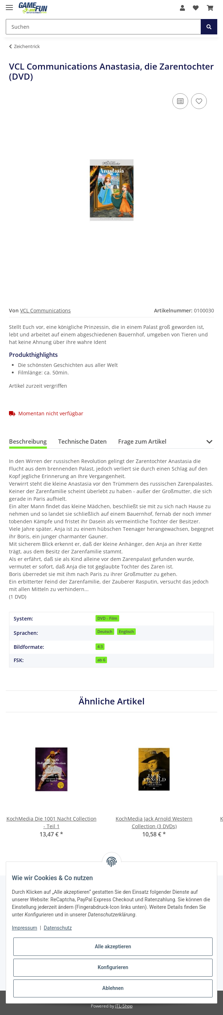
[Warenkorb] (210, 8)
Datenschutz (58, 928)
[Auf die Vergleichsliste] (180, 101)
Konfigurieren (113, 967)
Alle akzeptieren (113, 946)
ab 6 (101, 659)
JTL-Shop (124, 1006)
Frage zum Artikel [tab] (142, 441)
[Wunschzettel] (196, 8)
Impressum (24, 928)
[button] (182, 8)
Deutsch (104, 631)
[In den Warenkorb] (14, 57)
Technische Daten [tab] (82, 441)
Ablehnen (113, 988)
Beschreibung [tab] (28, 441)
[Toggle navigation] (9, 4)
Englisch (126, 631)
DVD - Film (107, 618)
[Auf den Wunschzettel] (199, 101)
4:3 (100, 646)
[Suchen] (103, 26)
